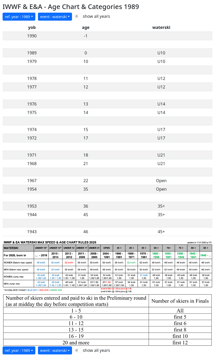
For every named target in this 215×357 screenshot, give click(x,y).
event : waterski (53, 16)
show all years (96, 16)
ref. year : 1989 (17, 16)
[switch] (79, 16)
